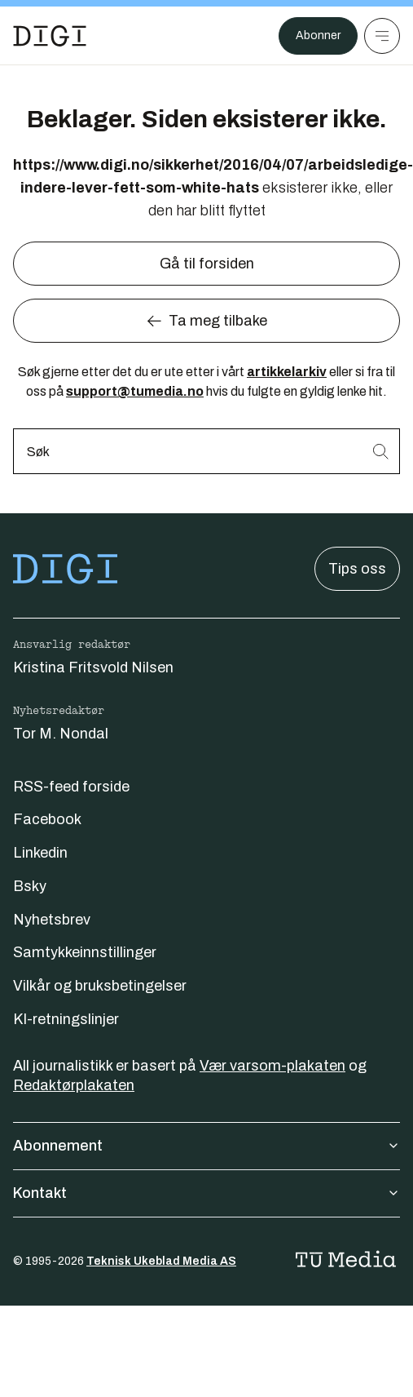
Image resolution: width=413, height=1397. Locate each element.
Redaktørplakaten (73, 1085)
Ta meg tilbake (206, 321)
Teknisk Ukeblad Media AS (161, 1261)
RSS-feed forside (71, 786)
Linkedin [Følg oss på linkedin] (40, 853)
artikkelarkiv (287, 372)
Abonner (318, 35)
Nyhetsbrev (51, 919)
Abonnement (206, 1146)
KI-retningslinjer (66, 1019)
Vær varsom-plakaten (272, 1066)
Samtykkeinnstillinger (84, 952)
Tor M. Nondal (60, 733)
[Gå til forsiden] (49, 36)
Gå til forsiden (207, 263)
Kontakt (206, 1193)
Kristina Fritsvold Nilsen (93, 667)
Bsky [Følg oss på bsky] (29, 886)
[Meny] (382, 36)
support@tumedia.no (135, 391)
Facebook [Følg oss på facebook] (47, 819)
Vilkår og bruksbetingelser (100, 986)
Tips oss (357, 569)
